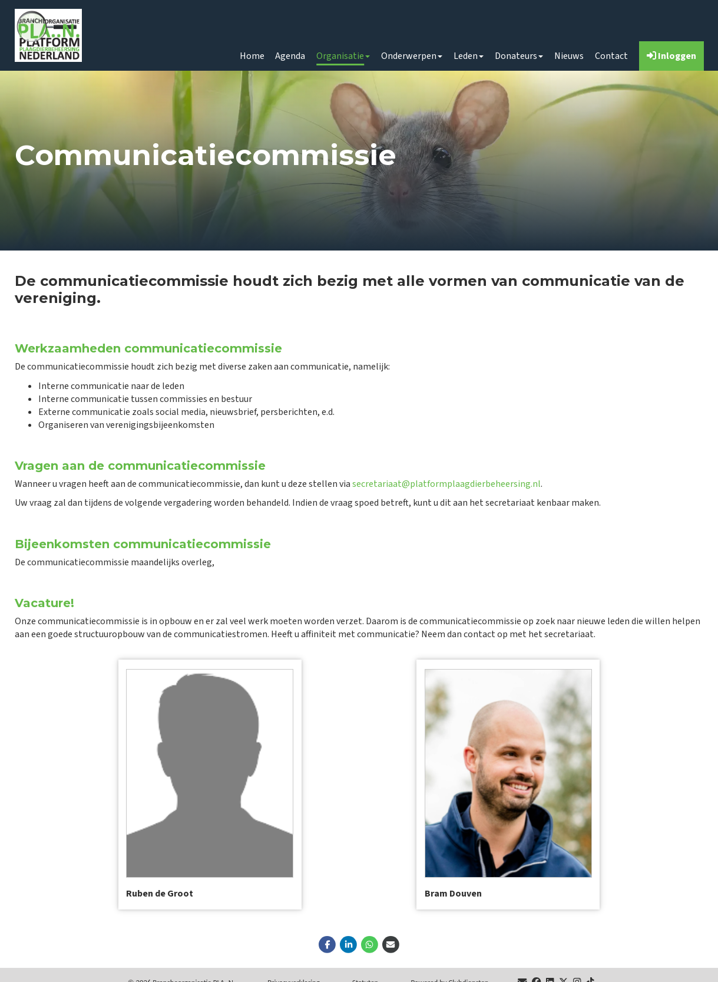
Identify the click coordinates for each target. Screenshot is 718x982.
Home (252, 56)
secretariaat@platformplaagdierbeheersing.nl (446, 483)
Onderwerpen (411, 56)
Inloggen (671, 56)
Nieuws (569, 56)
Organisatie (343, 56)
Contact (611, 56)
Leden (469, 56)
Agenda (290, 56)
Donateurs (519, 56)
